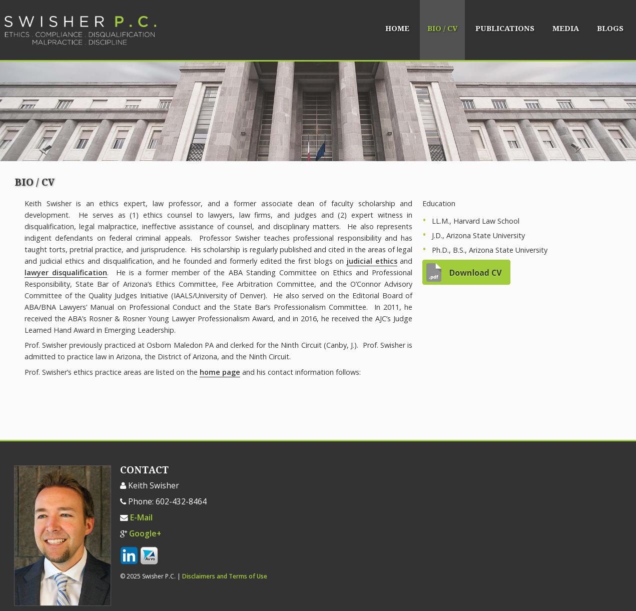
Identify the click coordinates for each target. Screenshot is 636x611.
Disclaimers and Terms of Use (224, 576)
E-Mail (141, 517)
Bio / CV (442, 28)
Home (397, 28)
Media (565, 28)
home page (220, 372)
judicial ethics (372, 261)
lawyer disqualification (66, 272)
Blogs (610, 28)
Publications (504, 28)
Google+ (145, 533)
